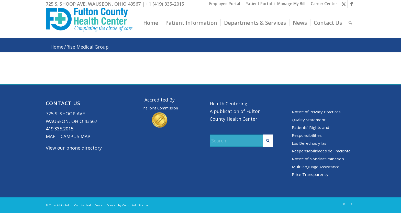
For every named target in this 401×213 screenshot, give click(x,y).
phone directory (84, 148)
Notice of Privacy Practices (316, 111)
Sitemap (144, 205)
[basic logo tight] (89, 23)
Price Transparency (310, 174)
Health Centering (228, 103)
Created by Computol (121, 205)
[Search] (350, 23)
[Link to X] (343, 4)
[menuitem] (225, 4)
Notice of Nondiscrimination (318, 158)
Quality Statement (309, 119)
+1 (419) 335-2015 (165, 4)
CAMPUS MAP (75, 136)
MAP (50, 136)
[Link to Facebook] (351, 4)
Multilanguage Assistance (315, 166)
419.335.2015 (59, 129)
